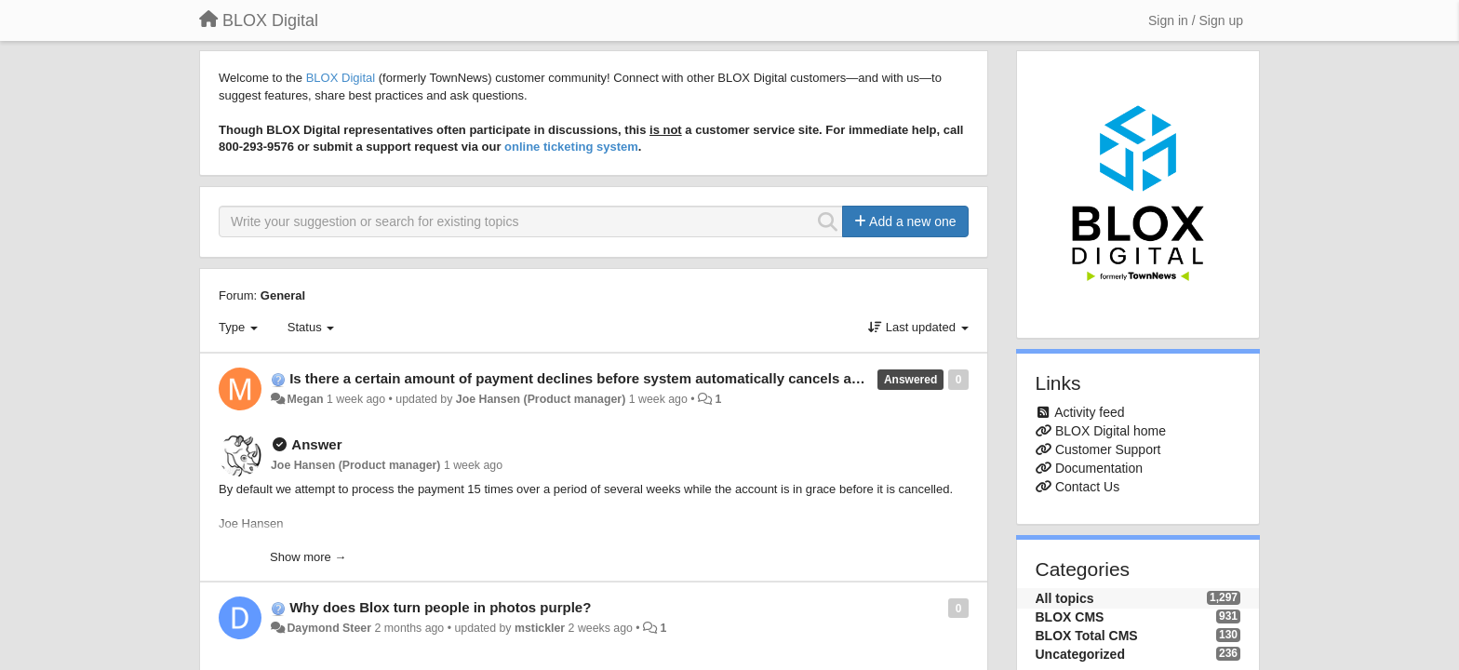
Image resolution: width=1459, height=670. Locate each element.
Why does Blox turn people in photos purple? (440, 607)
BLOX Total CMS (1087, 635)
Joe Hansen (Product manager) (540, 399)
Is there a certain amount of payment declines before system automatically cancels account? (597, 378)
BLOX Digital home (1110, 430)
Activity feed (1089, 412)
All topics (1065, 598)
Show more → (308, 557)
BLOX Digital (340, 78)
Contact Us (1087, 486)
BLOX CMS (1070, 617)
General (283, 295)
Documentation (1099, 468)
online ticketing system (571, 147)
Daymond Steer (329, 628)
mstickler (540, 628)
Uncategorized (1080, 654)
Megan (305, 399)
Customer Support (1108, 449)
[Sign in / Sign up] (1196, 20)
